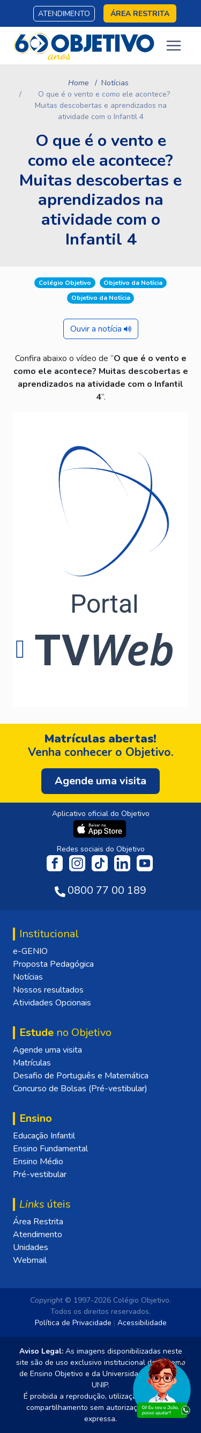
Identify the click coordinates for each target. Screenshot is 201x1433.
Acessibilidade (142, 1323)
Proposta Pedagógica (53, 964)
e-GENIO (30, 951)
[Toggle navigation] (173, 45)
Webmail (30, 1260)
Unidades (30, 1247)
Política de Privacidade (73, 1323)
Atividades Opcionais (52, 1003)
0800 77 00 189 (107, 890)
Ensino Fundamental (50, 1149)
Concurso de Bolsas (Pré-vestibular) (80, 1088)
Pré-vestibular (39, 1174)
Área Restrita (38, 1222)
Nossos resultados (48, 990)
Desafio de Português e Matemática (80, 1076)
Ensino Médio (38, 1161)
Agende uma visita (47, 1050)
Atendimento (64, 14)
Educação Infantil (44, 1136)
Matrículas (32, 1063)
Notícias (115, 83)
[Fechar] (181, 1361)
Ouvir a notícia (100, 329)
